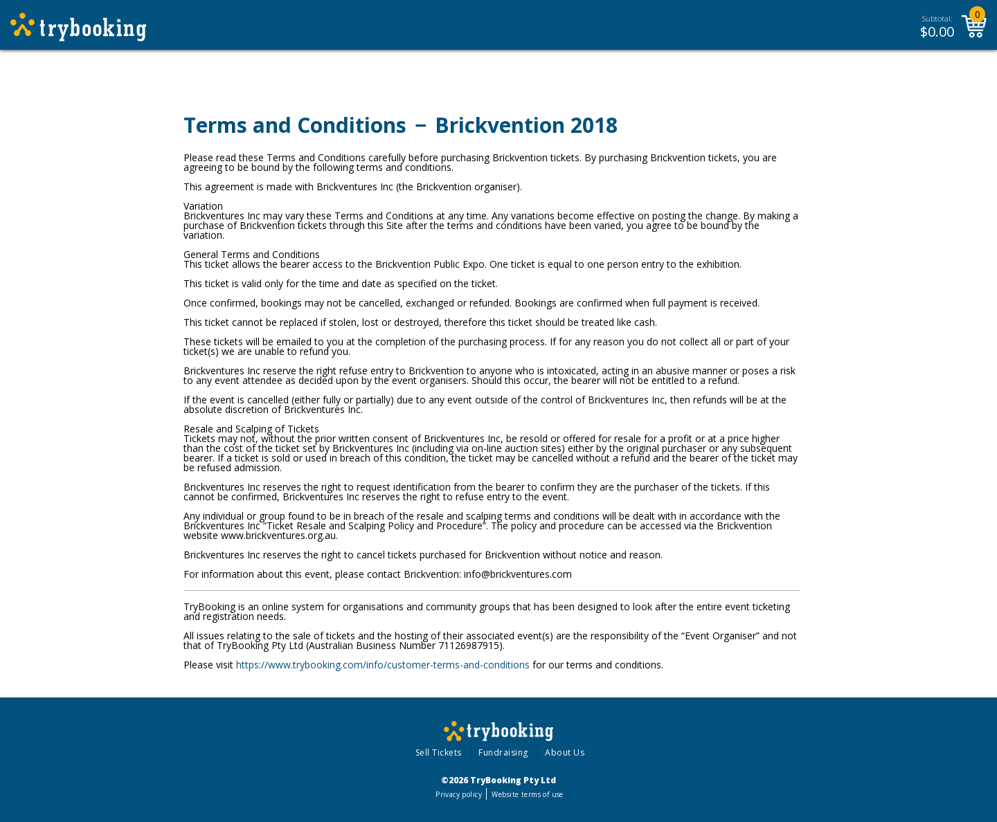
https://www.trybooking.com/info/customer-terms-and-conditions (383, 664)
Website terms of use (527, 794)
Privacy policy (458, 794)
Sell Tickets (438, 752)
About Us (564, 752)
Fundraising (503, 752)
